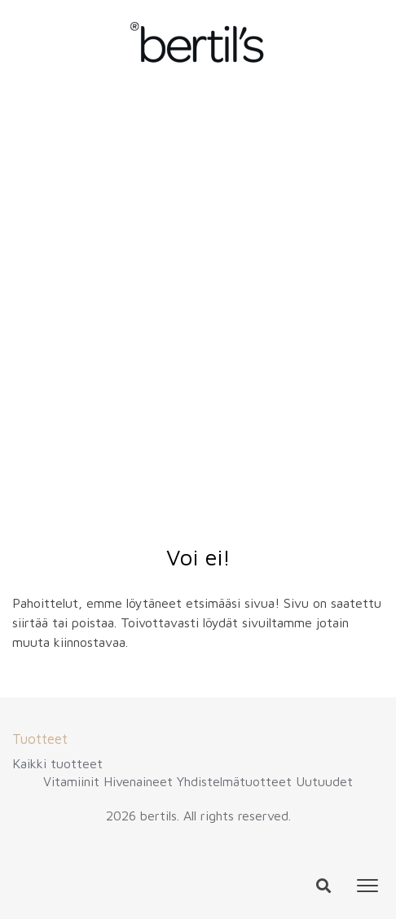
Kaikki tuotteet (57, 763)
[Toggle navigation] (367, 885)
